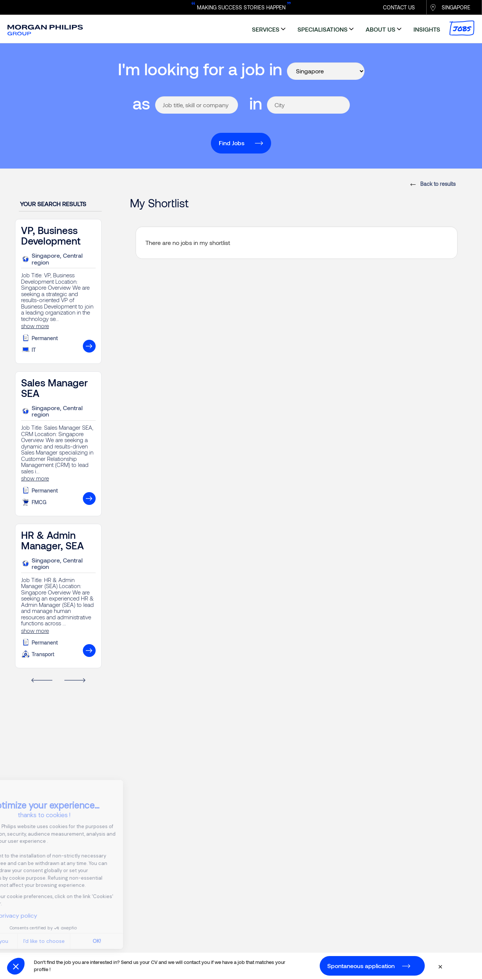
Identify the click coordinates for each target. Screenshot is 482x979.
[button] (16, 966)
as (141, 103)
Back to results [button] (437, 184)
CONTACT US (399, 7)
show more (35, 325)
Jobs (462, 28)
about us (380, 29)
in (255, 103)
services (265, 29)
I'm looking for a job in (200, 69)
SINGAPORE (456, 7)
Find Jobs (231, 142)
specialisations (322, 29)
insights (426, 29)
